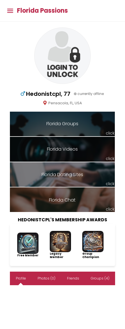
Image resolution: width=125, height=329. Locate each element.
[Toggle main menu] (10, 11)
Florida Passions (42, 10)
